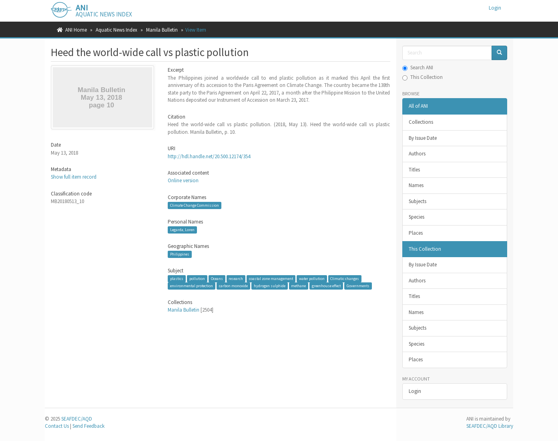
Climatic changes (344, 278)
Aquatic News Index (116, 29)
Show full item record (73, 176)
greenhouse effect (326, 285)
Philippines (179, 254)
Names (416, 185)
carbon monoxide (233, 285)
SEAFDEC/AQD (76, 418)
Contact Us (57, 426)
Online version (183, 180)
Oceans (217, 278)
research (236, 278)
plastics (176, 278)
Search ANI (417, 67)
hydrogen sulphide (269, 285)
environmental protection (191, 285)
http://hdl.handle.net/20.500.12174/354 (209, 156)
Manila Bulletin (162, 29)
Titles (414, 169)
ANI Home (76, 29)
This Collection (422, 77)
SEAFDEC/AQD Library (489, 426)
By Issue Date (423, 138)
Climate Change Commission (194, 205)
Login (415, 391)
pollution (197, 278)
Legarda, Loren (182, 229)
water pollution (312, 278)
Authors (417, 153)
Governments (358, 285)
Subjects (417, 201)
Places (416, 233)
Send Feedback (88, 426)
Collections (421, 122)
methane (298, 285)
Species (416, 216)
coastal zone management (271, 278)
